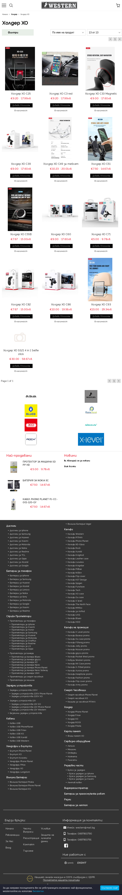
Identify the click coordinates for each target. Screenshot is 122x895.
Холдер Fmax (74, 715)
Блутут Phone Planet (21, 750)
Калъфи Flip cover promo (80, 681)
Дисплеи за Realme (19, 551)
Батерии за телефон (18, 570)
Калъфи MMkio (75, 607)
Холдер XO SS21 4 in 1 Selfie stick (21, 352)
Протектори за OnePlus (23, 640)
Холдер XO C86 (61, 304)
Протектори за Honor (22, 629)
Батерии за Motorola (20, 600)
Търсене (28, 850)
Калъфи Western (76, 533)
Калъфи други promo (78, 653)
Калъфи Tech (74, 590)
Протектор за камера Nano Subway (29, 670)
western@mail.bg (85, 827)
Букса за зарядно (76, 770)
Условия (45, 828)
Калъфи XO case (76, 593)
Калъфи (68, 529)
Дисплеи (11, 525)
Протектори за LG (21, 646)
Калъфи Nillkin (75, 572)
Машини (72, 749)
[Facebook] (66, 845)
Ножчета (72, 756)
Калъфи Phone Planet (78, 540)
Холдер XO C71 (101, 234)
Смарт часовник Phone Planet (83, 694)
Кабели (10, 718)
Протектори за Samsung (24, 632)
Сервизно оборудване (77, 741)
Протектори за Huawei (23, 635)
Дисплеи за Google (19, 565)
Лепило (71, 745)
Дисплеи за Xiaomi (19, 540)
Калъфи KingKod (76, 555)
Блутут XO (16, 754)
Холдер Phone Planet (78, 711)
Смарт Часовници (75, 689)
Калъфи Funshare (76, 586)
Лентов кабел (75, 782)
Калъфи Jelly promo (77, 645)
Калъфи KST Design (77, 579)
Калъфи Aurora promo (78, 670)
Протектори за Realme (23, 643)
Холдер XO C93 (101, 304)
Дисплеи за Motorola (20, 544)
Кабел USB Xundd (18, 737)
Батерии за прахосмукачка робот (84, 793)
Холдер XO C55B (21, 234)
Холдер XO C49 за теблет (61, 163)
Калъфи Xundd (75, 551)
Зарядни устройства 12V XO (26, 704)
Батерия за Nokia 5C (36, 480)
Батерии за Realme (20, 610)
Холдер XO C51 (101, 163)
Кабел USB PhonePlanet (21, 726)
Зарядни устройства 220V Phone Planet (31, 693)
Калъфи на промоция (76, 627)
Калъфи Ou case (76, 597)
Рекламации (13, 834)
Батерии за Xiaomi (19, 607)
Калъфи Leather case (78, 558)
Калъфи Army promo (78, 684)
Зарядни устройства (19, 685)
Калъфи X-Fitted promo (79, 667)
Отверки (72, 752)
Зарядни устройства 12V (23, 700)
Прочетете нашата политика (61, 879)
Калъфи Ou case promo (79, 638)
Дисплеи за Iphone (19, 530)
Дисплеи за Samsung (20, 533)
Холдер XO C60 (61, 234)
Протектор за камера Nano (25, 664)
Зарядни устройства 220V (24, 690)
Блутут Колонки (18, 757)
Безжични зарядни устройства (26, 713)
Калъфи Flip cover (76, 576)
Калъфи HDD (74, 621)
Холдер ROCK (74, 722)
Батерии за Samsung (20, 579)
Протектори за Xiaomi (23, 627)
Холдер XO (73, 718)
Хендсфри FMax (18, 764)
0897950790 (85, 833)
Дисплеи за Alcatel (19, 562)
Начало (10, 828)
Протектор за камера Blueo (25, 656)
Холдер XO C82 (21, 304)
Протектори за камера (22, 653)
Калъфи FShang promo (79, 642)
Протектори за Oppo (22, 648)
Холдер (68, 706)
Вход (8, 847)
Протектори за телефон (23, 620)
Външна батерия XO (20, 788)
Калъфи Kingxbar (76, 565)
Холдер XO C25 (21, 93)
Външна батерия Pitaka (22, 781)
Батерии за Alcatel (19, 586)
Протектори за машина (22, 680)
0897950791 (84, 839)
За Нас (9, 841)
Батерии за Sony (18, 596)
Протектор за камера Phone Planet (29, 667)
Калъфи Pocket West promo (81, 656)
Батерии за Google (19, 603)
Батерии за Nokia (19, 593)
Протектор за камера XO (24, 662)
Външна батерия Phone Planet (25, 785)
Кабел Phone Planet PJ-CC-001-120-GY (40, 500)
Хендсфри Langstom (20, 771)
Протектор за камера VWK (25, 673)
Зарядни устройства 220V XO (27, 696)
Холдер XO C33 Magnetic (101, 93)
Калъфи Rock (74, 548)
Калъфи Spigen (75, 583)
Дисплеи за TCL (17, 555)
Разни (67, 799)
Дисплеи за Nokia (18, 548)
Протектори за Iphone (23, 624)
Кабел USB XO (17, 733)
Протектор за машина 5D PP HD (39, 463)
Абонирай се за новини (78, 460)
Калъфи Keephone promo (80, 674)
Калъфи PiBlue (75, 569)
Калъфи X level (75, 600)
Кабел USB (15, 723)
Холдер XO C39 (21, 163)
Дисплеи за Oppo (18, 558)
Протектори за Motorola (24, 637)
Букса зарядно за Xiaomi (81, 778)
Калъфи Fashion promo (79, 677)
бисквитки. (38, 891)
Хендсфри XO (16, 768)
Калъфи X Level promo (79, 631)
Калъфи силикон (76, 562)
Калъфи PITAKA (75, 537)
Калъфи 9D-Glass (76, 544)
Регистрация (31, 837)
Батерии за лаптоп (76, 805)
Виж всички (70, 466)
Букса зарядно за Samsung (82, 776)
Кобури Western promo (79, 660)
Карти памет (72, 731)
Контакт (28, 844)
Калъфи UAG (74, 614)
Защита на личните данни (47, 838)
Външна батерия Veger (79, 523)
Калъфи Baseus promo (79, 635)
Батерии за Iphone (19, 575)
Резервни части (73, 765)
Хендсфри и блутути (19, 746)
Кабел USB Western (19, 740)
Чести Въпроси (28, 830)
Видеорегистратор (76, 787)
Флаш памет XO (76, 735)
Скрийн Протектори (18, 616)
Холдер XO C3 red (60, 93)
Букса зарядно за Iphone (81, 773)
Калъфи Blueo (74, 618)
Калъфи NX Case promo (79, 663)
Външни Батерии (16, 777)
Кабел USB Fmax (18, 730)
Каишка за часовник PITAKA (82, 701)
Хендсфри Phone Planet (21, 761)
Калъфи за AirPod (76, 611)
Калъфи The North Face (79, 604)
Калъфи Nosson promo (79, 649)
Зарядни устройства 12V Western (28, 709)
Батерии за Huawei (20, 582)
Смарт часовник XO (78, 698)
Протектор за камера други (26, 659)
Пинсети (72, 760)
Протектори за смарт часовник (26, 676)
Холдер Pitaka (74, 725)
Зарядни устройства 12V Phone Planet (31, 706)
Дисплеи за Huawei (19, 537)
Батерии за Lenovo (20, 589)
